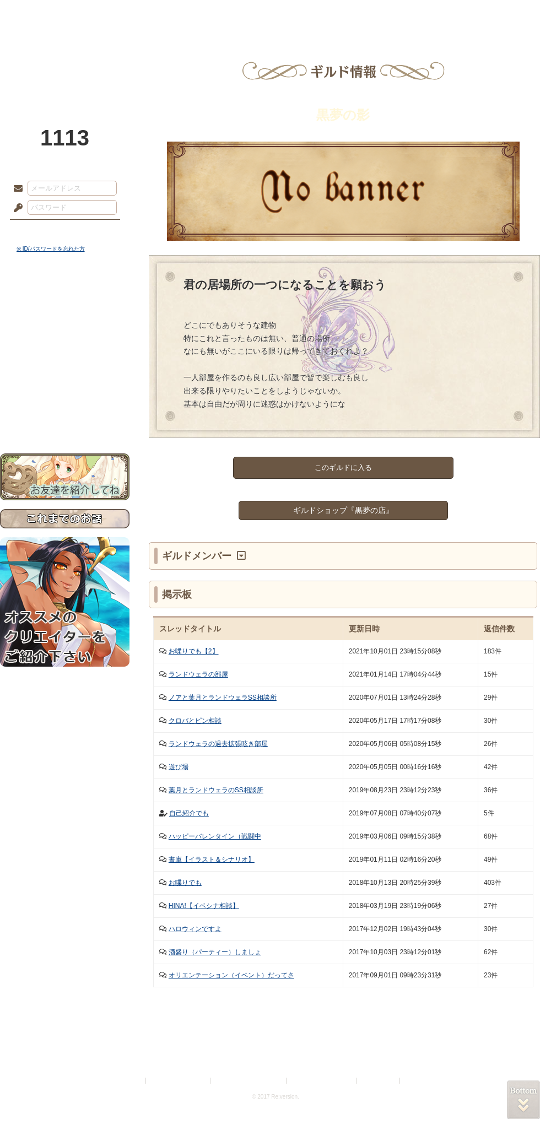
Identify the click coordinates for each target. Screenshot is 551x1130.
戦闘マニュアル (64, 383)
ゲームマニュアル (64, 339)
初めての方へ (64, 399)
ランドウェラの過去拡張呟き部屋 (218, 744)
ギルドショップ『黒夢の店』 (343, 510)
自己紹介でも (189, 813)
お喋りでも (185, 882)
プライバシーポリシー (178, 1081)
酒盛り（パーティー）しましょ (215, 952)
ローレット (197, 14)
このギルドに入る (343, 467)
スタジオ (354, 14)
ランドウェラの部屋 (198, 674)
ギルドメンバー (198, 555)
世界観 (64, 300)
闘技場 (511, 14)
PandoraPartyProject (64, 60)
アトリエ (275, 14)
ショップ (432, 14)
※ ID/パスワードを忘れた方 (51, 249)
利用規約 (131, 1081)
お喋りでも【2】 (194, 651)
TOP (40, 14)
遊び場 (178, 767)
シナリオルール (64, 356)
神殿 (119, 14)
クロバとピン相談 (195, 721)
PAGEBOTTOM (523, 1099)
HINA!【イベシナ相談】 (204, 906)
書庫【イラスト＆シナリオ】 (212, 859)
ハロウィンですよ (195, 929)
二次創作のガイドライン (322, 1081)
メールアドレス (15, 189)
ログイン (38, 231)
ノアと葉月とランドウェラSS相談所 (223, 697)
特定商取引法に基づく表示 (249, 1081)
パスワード (15, 208)
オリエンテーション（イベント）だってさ (231, 975)
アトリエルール (64, 369)
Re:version (419, 1081)
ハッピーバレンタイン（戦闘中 (215, 836)
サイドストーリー (64, 319)
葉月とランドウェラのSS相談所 (216, 790)
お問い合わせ (64, 419)
